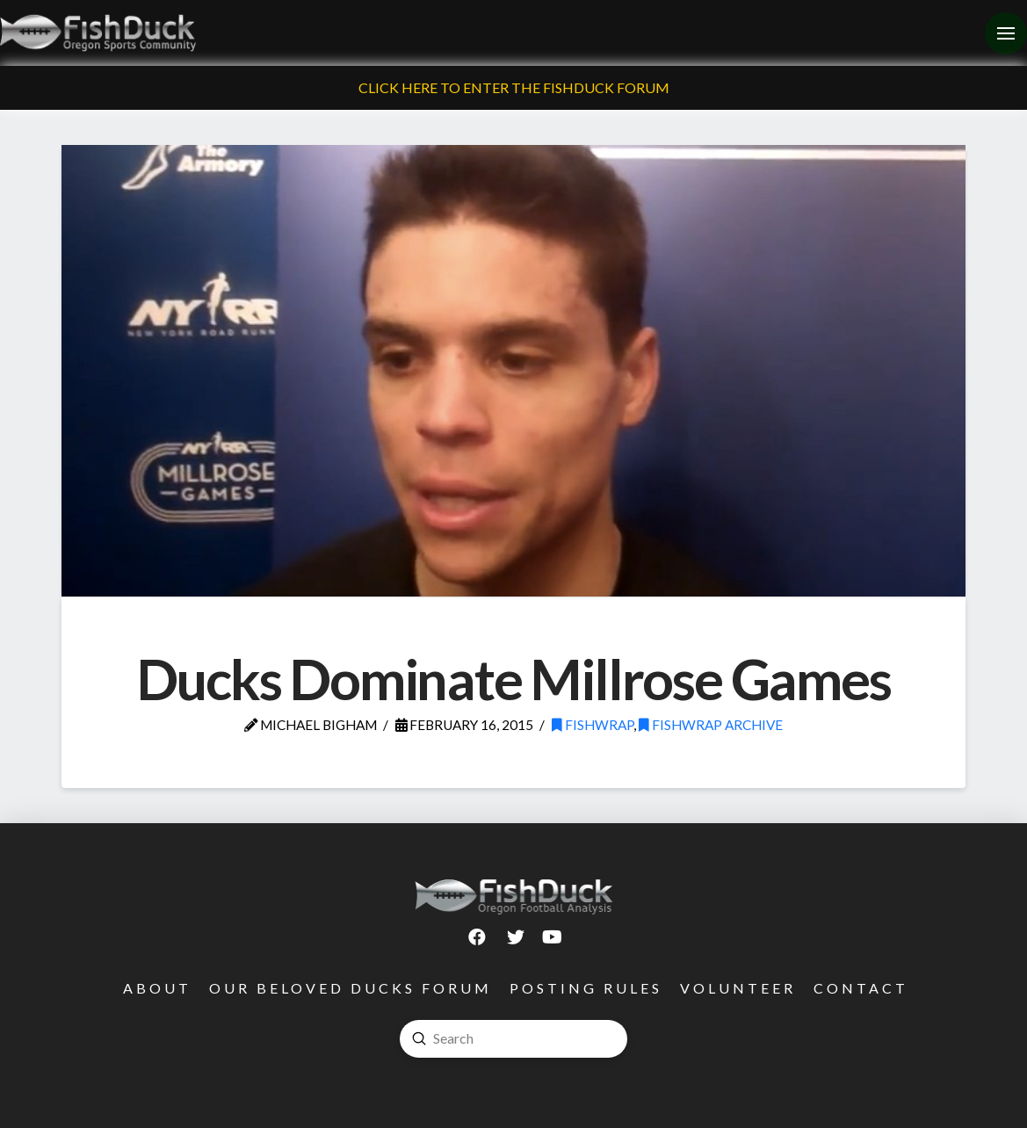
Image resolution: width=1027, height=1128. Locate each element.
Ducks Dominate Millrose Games (513, 679)
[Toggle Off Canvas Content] (1006, 33)
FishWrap (592, 725)
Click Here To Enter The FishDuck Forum (513, 87)
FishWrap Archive (711, 725)
